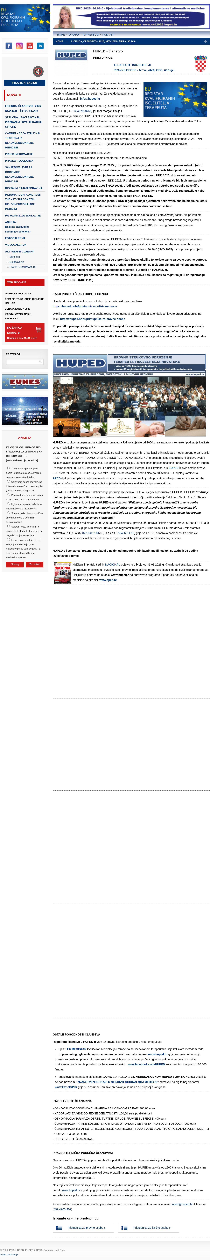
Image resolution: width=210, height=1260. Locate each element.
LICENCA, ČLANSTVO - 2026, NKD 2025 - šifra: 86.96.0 (23, 108)
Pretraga (13, 354)
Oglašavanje (16, 261)
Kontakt (108, 34)
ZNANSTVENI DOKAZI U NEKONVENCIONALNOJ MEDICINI (117, 1082)
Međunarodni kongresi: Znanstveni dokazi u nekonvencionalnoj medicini (23, 201)
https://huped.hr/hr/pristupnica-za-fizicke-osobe (85, 306)
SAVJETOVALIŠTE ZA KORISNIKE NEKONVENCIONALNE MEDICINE (19, 174)
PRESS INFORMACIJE (19, 154)
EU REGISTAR (76, 1049)
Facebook (9, 46)
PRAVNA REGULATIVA (19, 160)
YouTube (30, 46)
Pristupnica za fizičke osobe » (152, 1227)
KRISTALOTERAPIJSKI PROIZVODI (18, 316)
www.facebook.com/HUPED (146, 1064)
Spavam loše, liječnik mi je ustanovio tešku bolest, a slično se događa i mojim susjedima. (24, 531)
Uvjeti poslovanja (9, 1254)
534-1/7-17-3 (126, 533)
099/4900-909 (62, 1209)
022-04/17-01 (90, 533)
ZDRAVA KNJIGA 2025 (17, 309)
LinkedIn (40, 46)
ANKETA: (18, 227)
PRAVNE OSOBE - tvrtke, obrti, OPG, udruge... (145, 70)
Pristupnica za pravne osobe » (87, 1227)
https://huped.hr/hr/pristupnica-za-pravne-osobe (92, 318)
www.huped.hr (158, 1054)
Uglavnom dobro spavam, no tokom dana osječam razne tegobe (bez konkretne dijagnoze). (24, 486)
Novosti (14, 95)
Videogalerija (16, 244)
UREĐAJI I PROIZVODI (18, 293)
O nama (74, 34)
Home (61, 34)
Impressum (91, 34)
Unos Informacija (22, 267)
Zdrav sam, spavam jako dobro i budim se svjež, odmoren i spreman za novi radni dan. (24, 472)
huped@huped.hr (182, 1204)
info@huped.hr (90, 98)
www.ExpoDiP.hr (66, 1087)
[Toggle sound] (38, 71)
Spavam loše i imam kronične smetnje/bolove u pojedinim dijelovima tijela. (24, 517)
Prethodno (205, 41)
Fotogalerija (15, 238)
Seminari (14, 256)
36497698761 (82, 111)
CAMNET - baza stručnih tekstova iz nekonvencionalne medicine (22, 140)
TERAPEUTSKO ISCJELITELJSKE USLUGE (24, 301)
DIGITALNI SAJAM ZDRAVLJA (23, 188)
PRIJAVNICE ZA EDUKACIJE (23, 215)
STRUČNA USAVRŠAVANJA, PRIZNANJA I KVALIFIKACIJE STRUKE (23, 122)
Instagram (19, 46)
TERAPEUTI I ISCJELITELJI (132, 65)
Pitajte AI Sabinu (24, 82)
